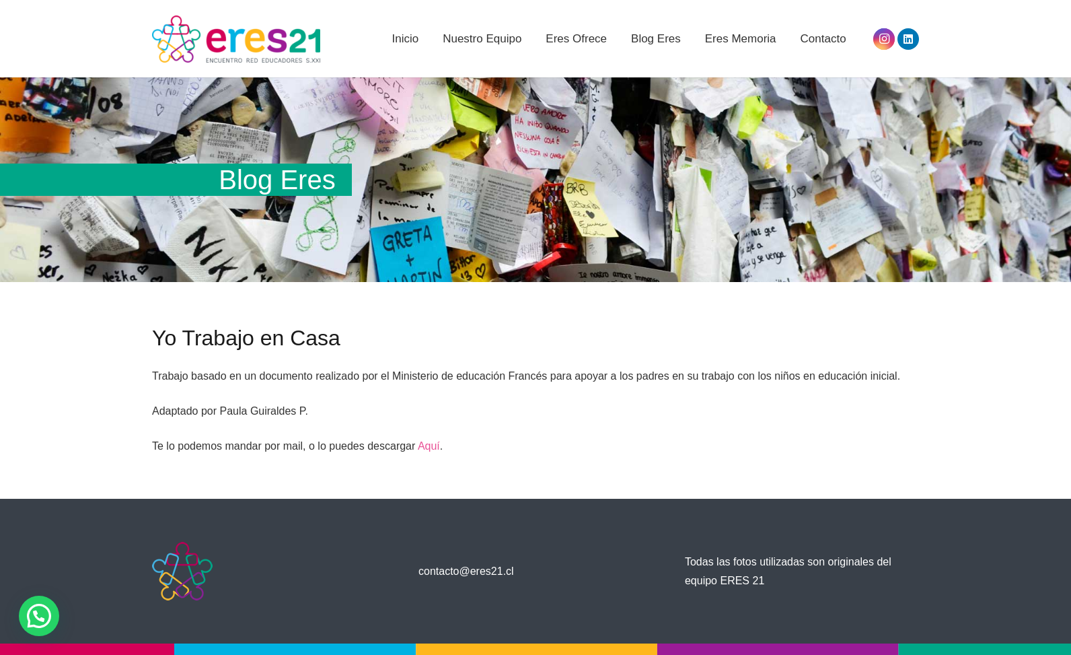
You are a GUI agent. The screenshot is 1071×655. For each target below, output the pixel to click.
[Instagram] (884, 39)
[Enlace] (236, 39)
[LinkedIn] (908, 39)
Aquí (429, 446)
